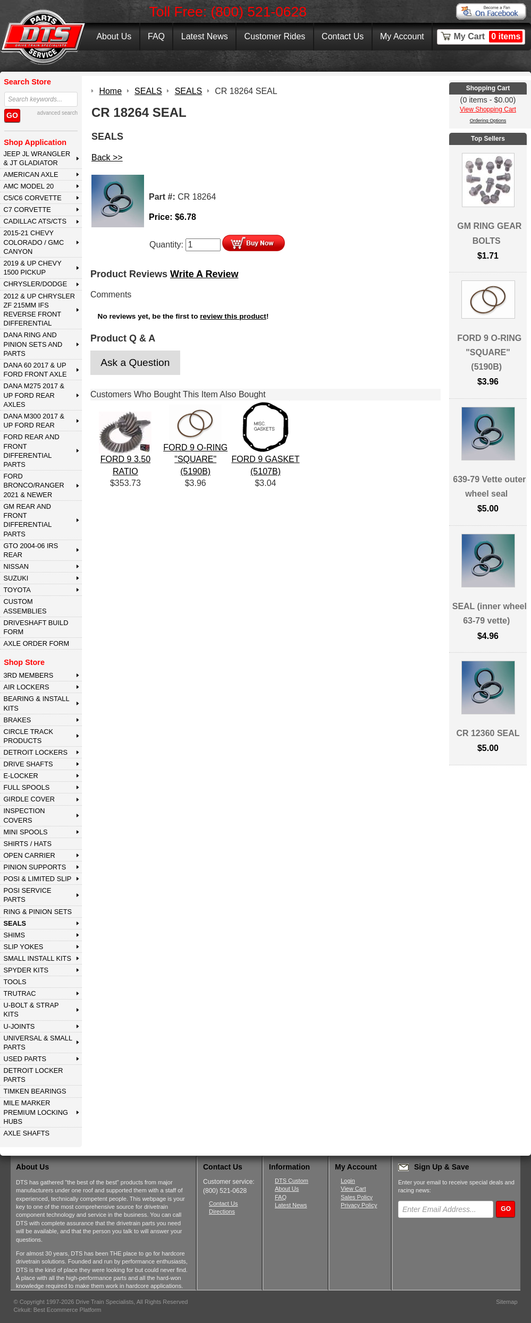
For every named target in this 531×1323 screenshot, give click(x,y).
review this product (233, 316)
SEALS (14, 923)
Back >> (107, 157)
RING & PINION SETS (37, 912)
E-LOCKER (20, 776)
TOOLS (14, 982)
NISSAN (16, 566)
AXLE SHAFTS (26, 1133)
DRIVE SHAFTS (28, 764)
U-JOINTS (19, 1026)
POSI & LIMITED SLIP (37, 879)
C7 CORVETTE (26, 210)
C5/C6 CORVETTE (32, 198)
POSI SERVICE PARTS (27, 894)
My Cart (488, 36)
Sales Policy (357, 1197)
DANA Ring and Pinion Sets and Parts (32, 344)
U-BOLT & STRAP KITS (30, 1009)
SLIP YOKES (23, 947)
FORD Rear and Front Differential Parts (31, 450)
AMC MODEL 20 (28, 186)
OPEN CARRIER (29, 855)
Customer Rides (275, 36)
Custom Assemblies (24, 606)
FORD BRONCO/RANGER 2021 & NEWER (33, 485)
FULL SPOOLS (26, 787)
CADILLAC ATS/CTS (34, 221)
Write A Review (204, 274)
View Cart (353, 1188)
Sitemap (506, 1302)
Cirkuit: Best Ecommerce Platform (58, 1310)
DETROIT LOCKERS (35, 752)
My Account (402, 36)
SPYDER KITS (25, 970)
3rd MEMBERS (28, 675)
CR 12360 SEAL (487, 733)
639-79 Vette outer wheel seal (489, 486)
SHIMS (14, 935)
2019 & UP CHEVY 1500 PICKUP (32, 267)
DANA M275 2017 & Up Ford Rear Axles (33, 395)
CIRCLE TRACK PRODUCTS (28, 736)
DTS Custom (291, 1180)
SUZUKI (15, 578)
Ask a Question (135, 362)
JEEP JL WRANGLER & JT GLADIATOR (36, 158)
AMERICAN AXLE (30, 174)
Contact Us (343, 36)
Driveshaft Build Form (35, 627)
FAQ (156, 36)
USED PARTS (24, 1059)
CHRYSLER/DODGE (35, 284)
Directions (222, 1211)
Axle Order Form (36, 643)
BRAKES (17, 720)
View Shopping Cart (488, 109)
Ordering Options (488, 120)
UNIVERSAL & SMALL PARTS (37, 1042)
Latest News (204, 36)
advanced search (57, 113)
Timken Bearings (34, 1091)
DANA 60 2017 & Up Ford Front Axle (34, 369)
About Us (113, 36)
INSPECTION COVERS (24, 815)
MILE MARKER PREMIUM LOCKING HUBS (35, 1112)
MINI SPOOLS (25, 832)
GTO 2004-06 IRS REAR (30, 550)
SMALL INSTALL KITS (37, 958)
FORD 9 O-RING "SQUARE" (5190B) (195, 459)
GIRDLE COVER (29, 799)
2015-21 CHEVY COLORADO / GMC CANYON (33, 242)
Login (348, 1180)
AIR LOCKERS (26, 687)
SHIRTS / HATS (27, 844)
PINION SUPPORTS (34, 867)
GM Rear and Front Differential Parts (27, 520)
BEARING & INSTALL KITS (36, 703)
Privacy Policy (359, 1205)
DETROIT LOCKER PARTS (33, 1074)
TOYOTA (16, 590)
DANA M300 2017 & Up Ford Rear (33, 420)
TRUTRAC (19, 993)
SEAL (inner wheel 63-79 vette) (489, 613)
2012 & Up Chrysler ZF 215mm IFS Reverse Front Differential (39, 310)
